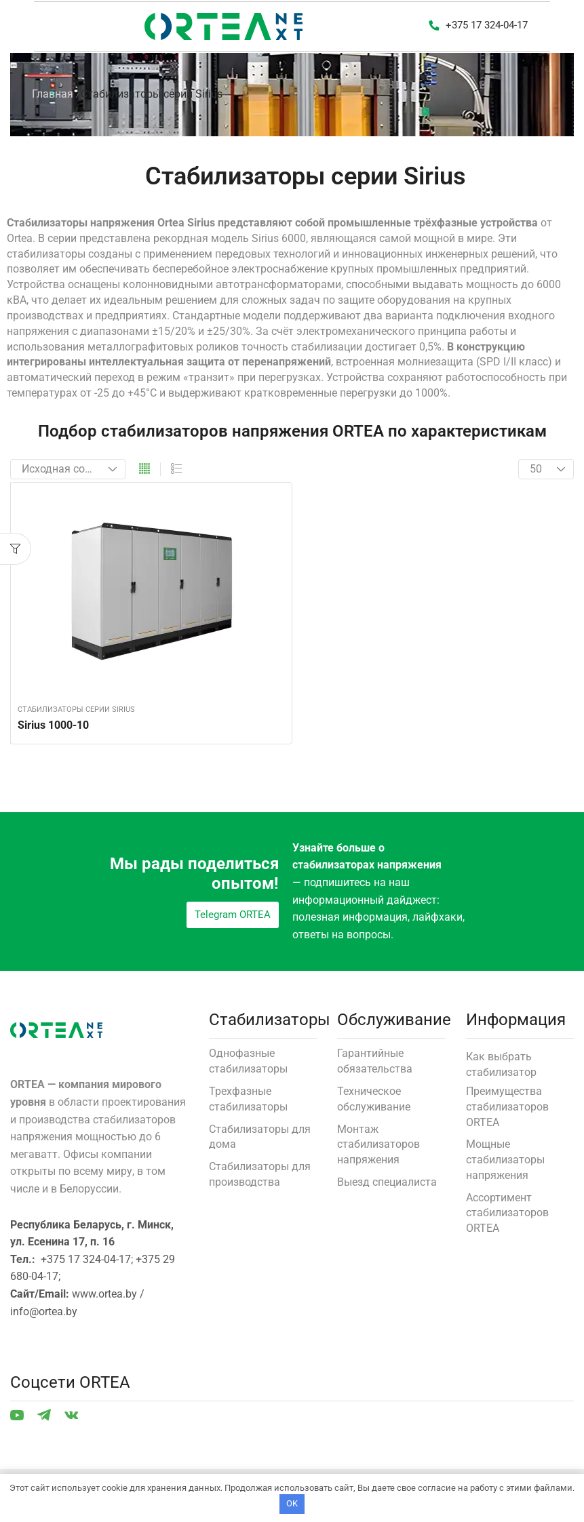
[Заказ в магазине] (67, 469)
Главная (52, 93)
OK (292, 1503)
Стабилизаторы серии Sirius (76, 709)
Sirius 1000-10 (53, 725)
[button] (478, 26)
